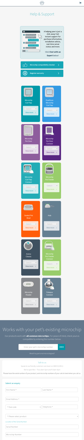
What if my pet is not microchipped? (42, 353)
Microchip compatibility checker (42, 65)
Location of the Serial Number (16, 422)
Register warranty (37, 73)
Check (61, 347)
